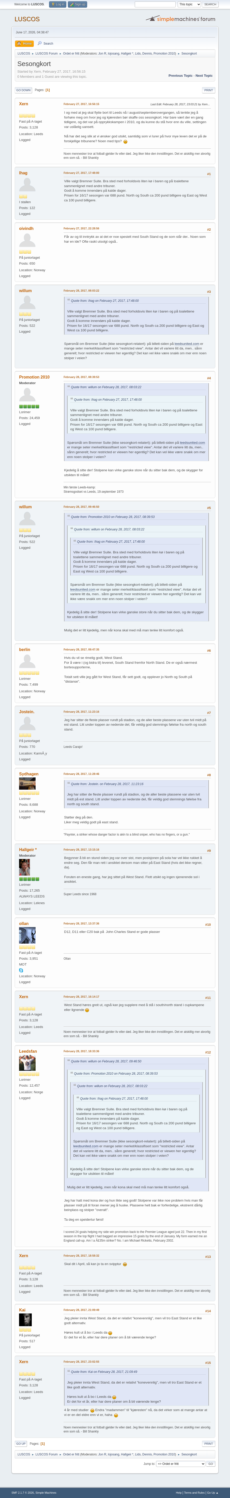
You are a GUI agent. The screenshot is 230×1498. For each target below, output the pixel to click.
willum (25, 291)
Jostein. (26, 712)
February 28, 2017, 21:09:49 (81, 1309)
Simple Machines (46, 1492)
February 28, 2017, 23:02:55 (81, 1361)
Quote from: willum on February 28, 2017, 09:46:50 (106, 1061)
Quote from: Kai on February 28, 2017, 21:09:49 (104, 1372)
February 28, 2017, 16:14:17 (81, 996)
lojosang (113, 53)
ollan (23, 923)
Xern (23, 104)
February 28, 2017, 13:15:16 (81, 849)
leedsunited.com (187, 344)
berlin (24, 649)
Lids (138, 53)
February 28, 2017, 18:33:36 (81, 1051)
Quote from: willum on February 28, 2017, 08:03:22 (106, 387)
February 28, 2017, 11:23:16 (81, 711)
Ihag (23, 173)
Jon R (102, 53)
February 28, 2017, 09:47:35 (81, 649)
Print (208, 90)
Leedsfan (28, 1051)
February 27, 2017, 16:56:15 (81, 104)
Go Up (20, 1443)
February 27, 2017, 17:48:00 (81, 172)
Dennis (147, 53)
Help (178, 1492)
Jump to (149, 1463)
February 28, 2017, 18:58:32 (81, 1255)
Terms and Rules (194, 1492)
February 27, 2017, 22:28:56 (81, 228)
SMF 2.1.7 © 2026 (22, 1492)
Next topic (204, 75)
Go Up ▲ (213, 1492)
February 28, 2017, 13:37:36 (81, 923)
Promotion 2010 (164, 53)
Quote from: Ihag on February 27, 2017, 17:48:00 (105, 301)
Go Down (23, 90)
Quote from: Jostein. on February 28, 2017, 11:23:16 (107, 784)
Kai (22, 1310)
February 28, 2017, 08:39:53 (81, 377)
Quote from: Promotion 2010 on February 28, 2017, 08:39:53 (113, 517)
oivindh (26, 228)
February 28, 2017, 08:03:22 (81, 290)
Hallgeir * (127, 53)
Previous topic (180, 75)
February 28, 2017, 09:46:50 (81, 506)
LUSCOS (27, 19)
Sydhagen (28, 774)
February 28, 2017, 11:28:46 (81, 773)
